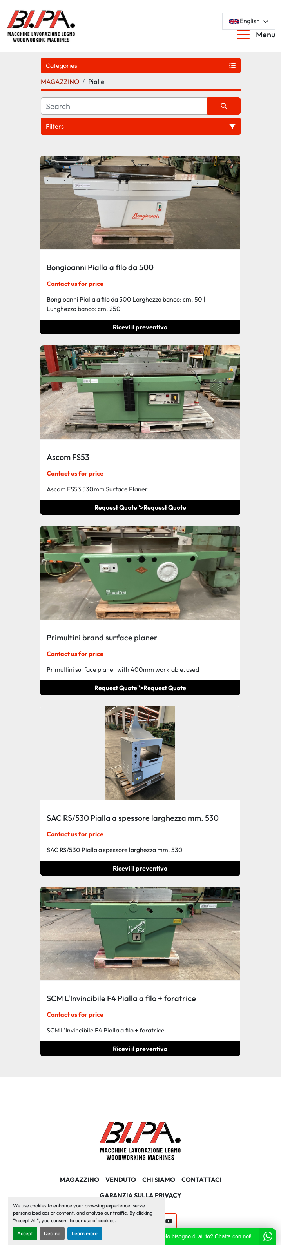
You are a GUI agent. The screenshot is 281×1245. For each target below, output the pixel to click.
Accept (25, 1233)
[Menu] (245, 34)
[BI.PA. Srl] (140, 1140)
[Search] (124, 106)
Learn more (85, 1233)
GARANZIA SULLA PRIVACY (140, 1195)
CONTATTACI (201, 1179)
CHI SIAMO (158, 1179)
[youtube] (169, 1221)
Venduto (120, 1179)
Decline (52, 1233)
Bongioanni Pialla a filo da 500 (100, 267)
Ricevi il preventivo (140, 327)
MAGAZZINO (79, 1179)
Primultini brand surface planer (102, 637)
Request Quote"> (140, 507)
